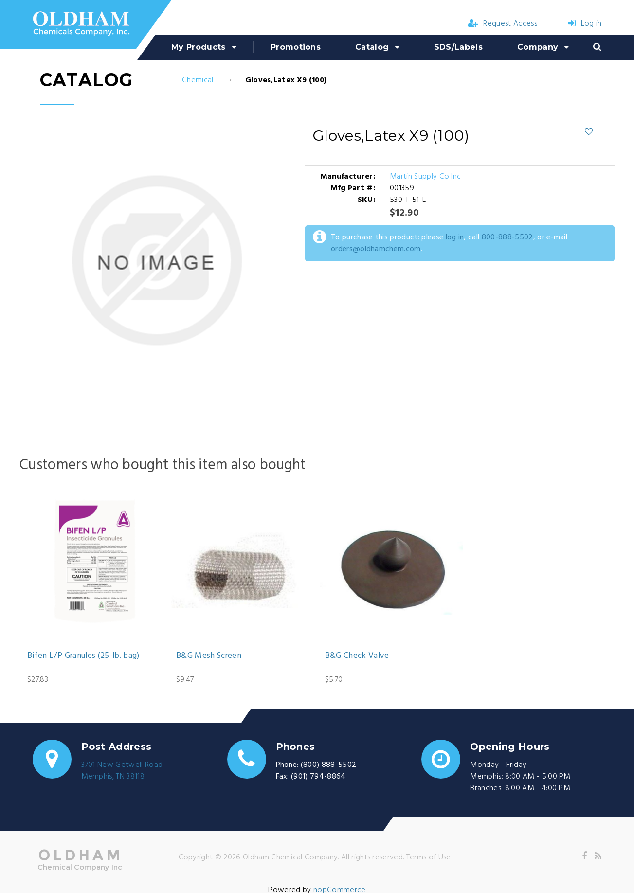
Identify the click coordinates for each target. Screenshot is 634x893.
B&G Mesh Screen (208, 656)
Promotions (296, 47)
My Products (198, 47)
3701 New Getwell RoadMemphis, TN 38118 (122, 771)
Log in (584, 24)
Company (537, 47)
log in (455, 237)
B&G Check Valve (357, 656)
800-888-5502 (507, 237)
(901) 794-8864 (318, 776)
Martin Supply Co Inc (425, 176)
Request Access (502, 24)
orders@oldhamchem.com (376, 249)
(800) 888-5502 (328, 765)
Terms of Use (428, 857)
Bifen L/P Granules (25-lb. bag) (83, 656)
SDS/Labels (458, 47)
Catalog (372, 47)
